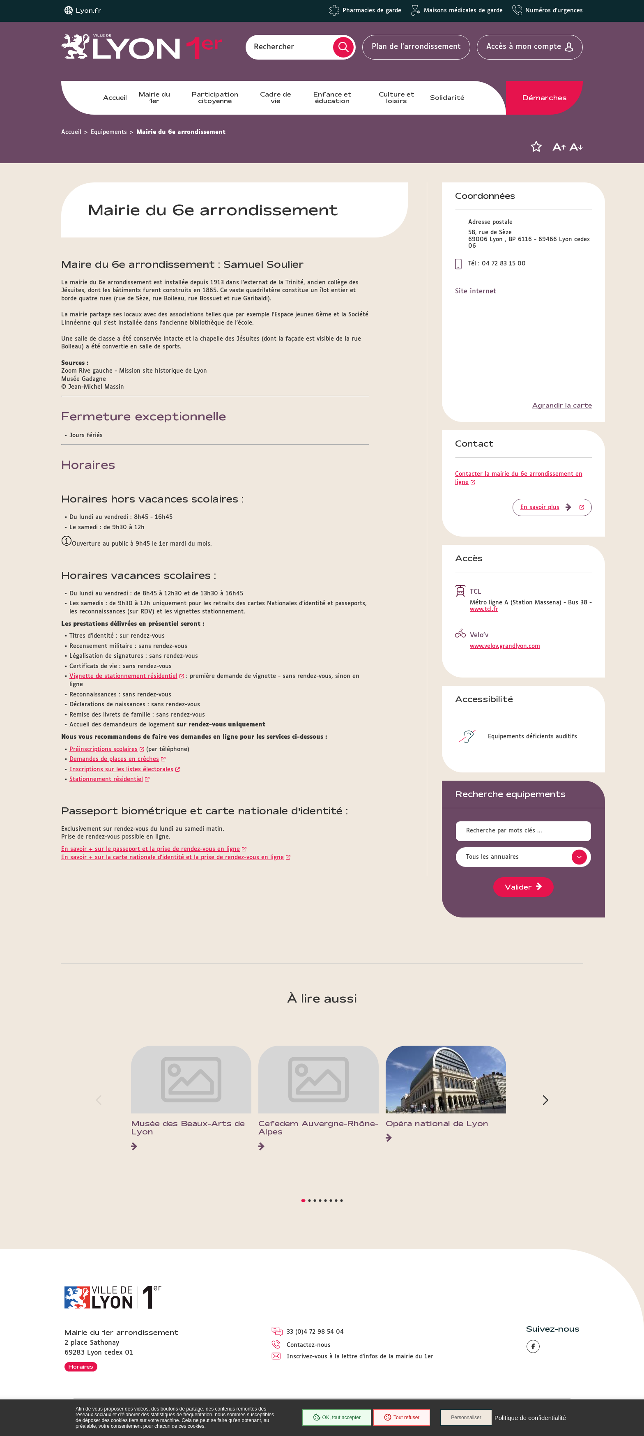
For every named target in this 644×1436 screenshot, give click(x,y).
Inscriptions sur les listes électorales (121, 769)
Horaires (81, 1366)
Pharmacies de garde (372, 11)
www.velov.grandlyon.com (505, 646)
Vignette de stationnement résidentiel (123, 676)
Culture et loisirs (396, 97)
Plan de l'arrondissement (416, 47)
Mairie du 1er (154, 97)
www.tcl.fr (484, 609)
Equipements (109, 132)
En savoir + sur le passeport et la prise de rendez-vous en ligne (150, 849)
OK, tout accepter (337, 1417)
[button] (536, 147)
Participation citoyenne (215, 97)
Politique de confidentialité (530, 1417)
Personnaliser (466, 1417)
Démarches (544, 97)
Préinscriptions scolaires (103, 749)
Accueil (115, 97)
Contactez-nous (309, 1345)
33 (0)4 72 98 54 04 (315, 1332)
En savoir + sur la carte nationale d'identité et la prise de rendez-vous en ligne (172, 857)
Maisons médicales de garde (463, 11)
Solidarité (447, 97)
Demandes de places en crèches (114, 759)
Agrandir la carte (562, 405)
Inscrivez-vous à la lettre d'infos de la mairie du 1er (360, 1357)
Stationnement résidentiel (106, 779)
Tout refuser (401, 1417)
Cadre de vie (275, 97)
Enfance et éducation (332, 97)
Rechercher (274, 47)
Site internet (475, 291)
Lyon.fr (88, 10)
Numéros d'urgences (554, 11)
